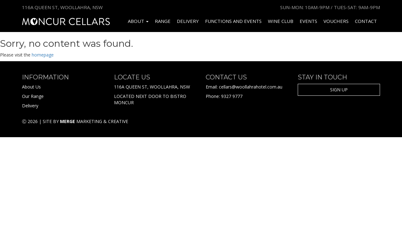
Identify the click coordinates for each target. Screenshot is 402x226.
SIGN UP (339, 90)
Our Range (33, 96)
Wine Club (280, 21)
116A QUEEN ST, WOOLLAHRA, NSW (152, 87)
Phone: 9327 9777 (224, 96)
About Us (31, 87)
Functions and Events (233, 21)
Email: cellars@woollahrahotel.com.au (244, 87)
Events (308, 21)
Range (163, 21)
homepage (43, 55)
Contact (366, 21)
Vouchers (336, 21)
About (138, 21)
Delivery (188, 21)
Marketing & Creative (94, 121)
